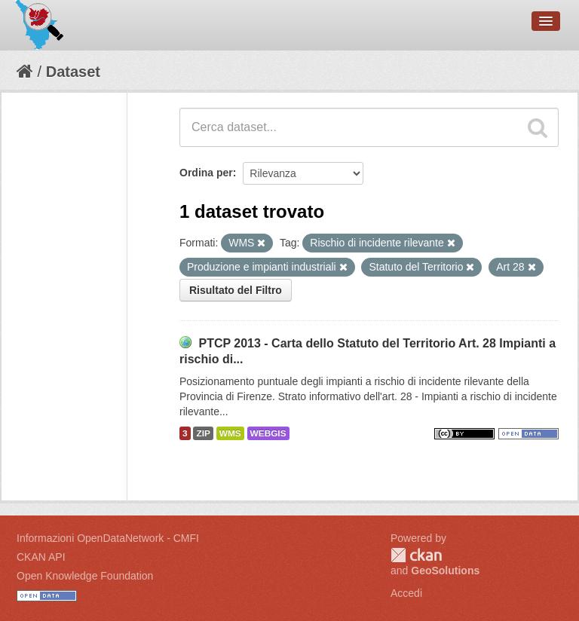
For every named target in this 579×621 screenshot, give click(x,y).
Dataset (73, 71)
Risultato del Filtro (235, 290)
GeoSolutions (445, 570)
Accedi (406, 593)
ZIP (203, 433)
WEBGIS (268, 433)
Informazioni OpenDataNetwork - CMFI (108, 538)
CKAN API (41, 557)
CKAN (416, 555)
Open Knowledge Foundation (85, 576)
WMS (230, 433)
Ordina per (206, 173)
